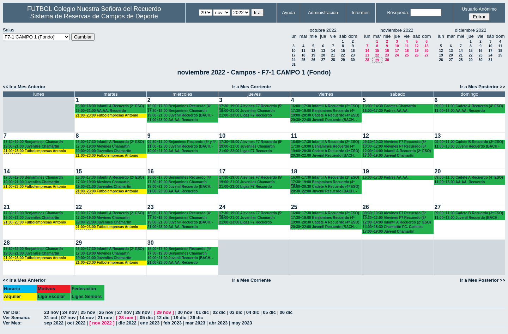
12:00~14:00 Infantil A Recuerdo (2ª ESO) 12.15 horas (397, 151)
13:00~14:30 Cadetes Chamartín (389, 106)
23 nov (51, 312)
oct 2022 (76, 323)
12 (313, 51)
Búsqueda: (398, 12)
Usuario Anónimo (479, 9)
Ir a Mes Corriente (251, 86)
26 (313, 60)
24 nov (69, 312)
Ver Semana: (16, 317)
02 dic (219, 312)
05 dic (269, 312)
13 (323, 51)
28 (333, 60)
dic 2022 (127, 323)
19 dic (179, 317)
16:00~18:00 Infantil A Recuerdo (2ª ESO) (109, 106)
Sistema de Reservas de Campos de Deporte (94, 16)
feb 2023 (172, 323)
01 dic (202, 312)
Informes (361, 12)
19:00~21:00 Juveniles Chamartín (247, 111)
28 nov (142, 312)
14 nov (86, 317)
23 (353, 55)
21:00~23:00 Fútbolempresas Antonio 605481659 (106, 115)
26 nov (106, 312)
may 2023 (241, 323)
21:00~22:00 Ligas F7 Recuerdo (245, 151)
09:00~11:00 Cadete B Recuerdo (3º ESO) (469, 142)
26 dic (196, 317)
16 (353, 51)
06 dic (286, 312)
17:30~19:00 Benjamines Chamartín (177, 111)
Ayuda (288, 12)
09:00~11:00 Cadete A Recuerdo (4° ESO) (469, 106)
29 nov (164, 312)
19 (313, 55)
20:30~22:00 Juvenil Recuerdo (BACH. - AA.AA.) (324, 120)
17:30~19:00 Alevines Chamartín (102, 146)
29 (343, 60)
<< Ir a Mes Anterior (24, 86)
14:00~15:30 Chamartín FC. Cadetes (393, 227)
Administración (323, 12)
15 (343, 51)
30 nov (184, 312)
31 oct (51, 317)
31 (293, 64)
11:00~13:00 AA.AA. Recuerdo (460, 111)
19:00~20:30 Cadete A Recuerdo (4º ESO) (325, 115)
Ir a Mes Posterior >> (482, 86)
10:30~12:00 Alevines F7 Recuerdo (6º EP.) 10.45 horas (394, 146)
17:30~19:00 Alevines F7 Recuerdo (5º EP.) (250, 106)
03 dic (235, 312)
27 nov (124, 312)
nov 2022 (102, 323)
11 (303, 51)
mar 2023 (195, 323)
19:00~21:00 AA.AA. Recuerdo (100, 111)
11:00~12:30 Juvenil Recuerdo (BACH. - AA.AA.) (180, 146)
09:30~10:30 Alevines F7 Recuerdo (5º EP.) (394, 142)
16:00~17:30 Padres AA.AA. (386, 111)
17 (293, 55)
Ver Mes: (12, 323)
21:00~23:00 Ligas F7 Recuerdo (245, 115)
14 (333, 51)
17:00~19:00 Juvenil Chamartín (388, 155)
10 (293, 51)
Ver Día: (11, 312)
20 (323, 55)
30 (353, 60)
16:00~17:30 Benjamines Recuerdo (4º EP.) (179, 106)
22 (343, 55)
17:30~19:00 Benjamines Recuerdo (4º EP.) (323, 111)
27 (323, 60)
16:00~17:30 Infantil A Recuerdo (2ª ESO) (109, 142)
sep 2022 (54, 323)
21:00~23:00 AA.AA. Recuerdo (172, 120)
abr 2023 (218, 323)
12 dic (163, 317)
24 (293, 60)
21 (333, 55)
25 (303, 60)
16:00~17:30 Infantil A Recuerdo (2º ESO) (325, 106)
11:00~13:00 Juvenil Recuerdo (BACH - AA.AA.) (467, 146)
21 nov (105, 317)
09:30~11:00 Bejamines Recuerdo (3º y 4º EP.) (181, 142)
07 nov (68, 317)
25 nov (88, 312)
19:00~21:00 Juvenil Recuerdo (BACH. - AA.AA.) (180, 115)
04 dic (252, 312)
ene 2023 (149, 323)
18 (303, 55)
